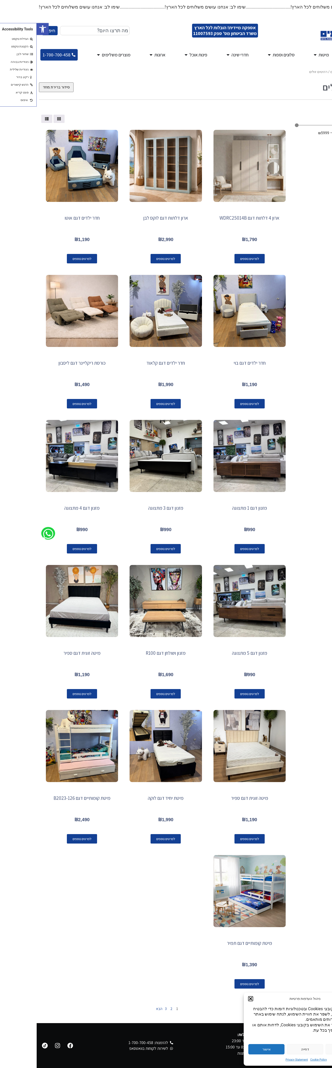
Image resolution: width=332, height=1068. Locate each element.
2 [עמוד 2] (135, 1008)
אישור (230, 1049)
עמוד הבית (322, 72)
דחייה (268, 1049)
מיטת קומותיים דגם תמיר (212, 943)
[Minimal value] (292, 125)
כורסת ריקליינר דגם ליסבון (45, 363)
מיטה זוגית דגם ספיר (45, 653)
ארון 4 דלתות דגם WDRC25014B (213, 218)
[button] (6, 29)
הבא (120, 1008)
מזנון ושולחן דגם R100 (129, 653)
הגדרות (307, 1049)
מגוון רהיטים (302, 72)
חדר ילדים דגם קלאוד (129, 363)
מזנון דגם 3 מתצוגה (129, 508)
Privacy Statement (260, 1059)
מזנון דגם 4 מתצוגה (45, 508)
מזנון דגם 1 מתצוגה (213, 508)
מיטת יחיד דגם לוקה (129, 798)
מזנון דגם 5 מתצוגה (213, 653)
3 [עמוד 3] (129, 1008)
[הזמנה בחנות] (19, 87)
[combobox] (58, 30)
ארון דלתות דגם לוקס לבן (129, 218)
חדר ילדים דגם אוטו (45, 218)
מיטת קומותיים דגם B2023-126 (45, 798)
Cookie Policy (282, 1059)
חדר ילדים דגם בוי (213, 363)
